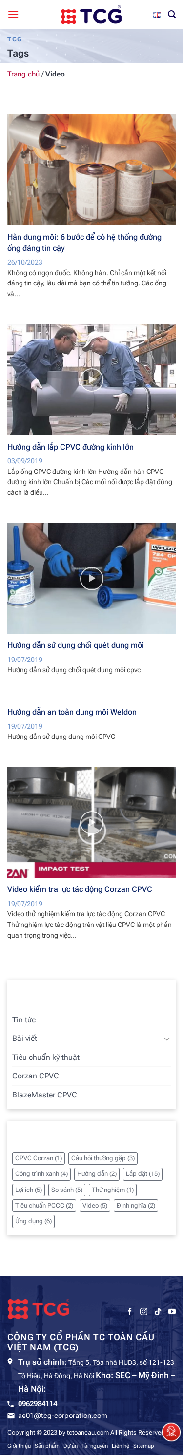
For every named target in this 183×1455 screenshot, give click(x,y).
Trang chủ (23, 74)
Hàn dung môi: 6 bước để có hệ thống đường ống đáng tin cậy (84, 242)
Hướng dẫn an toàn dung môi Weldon (72, 712)
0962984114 (37, 1403)
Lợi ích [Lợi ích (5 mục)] (28, 1189)
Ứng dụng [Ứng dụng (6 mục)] (33, 1221)
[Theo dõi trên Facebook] (129, 1311)
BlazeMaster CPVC (44, 1094)
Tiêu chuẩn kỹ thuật (46, 1057)
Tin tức (24, 1019)
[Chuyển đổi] (167, 1038)
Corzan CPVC (35, 1075)
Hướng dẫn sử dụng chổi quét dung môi (75, 645)
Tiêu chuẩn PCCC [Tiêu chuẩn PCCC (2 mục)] (44, 1205)
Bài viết (24, 1038)
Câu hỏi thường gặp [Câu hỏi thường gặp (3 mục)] (103, 1158)
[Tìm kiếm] (172, 14)
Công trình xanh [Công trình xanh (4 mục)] (41, 1173)
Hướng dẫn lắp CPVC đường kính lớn (70, 447)
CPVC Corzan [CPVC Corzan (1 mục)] (38, 1158)
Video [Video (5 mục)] (94, 1205)
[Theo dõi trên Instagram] (143, 1311)
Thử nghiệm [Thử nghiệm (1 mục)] (113, 1189)
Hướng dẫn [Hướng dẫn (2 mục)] (97, 1173)
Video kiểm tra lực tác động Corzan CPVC (79, 889)
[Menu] (13, 14)
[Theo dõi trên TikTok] (158, 1311)
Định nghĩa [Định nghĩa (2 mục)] (136, 1205)
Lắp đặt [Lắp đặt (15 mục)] (143, 1173)
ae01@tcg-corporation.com (62, 1415)
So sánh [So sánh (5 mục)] (66, 1189)
